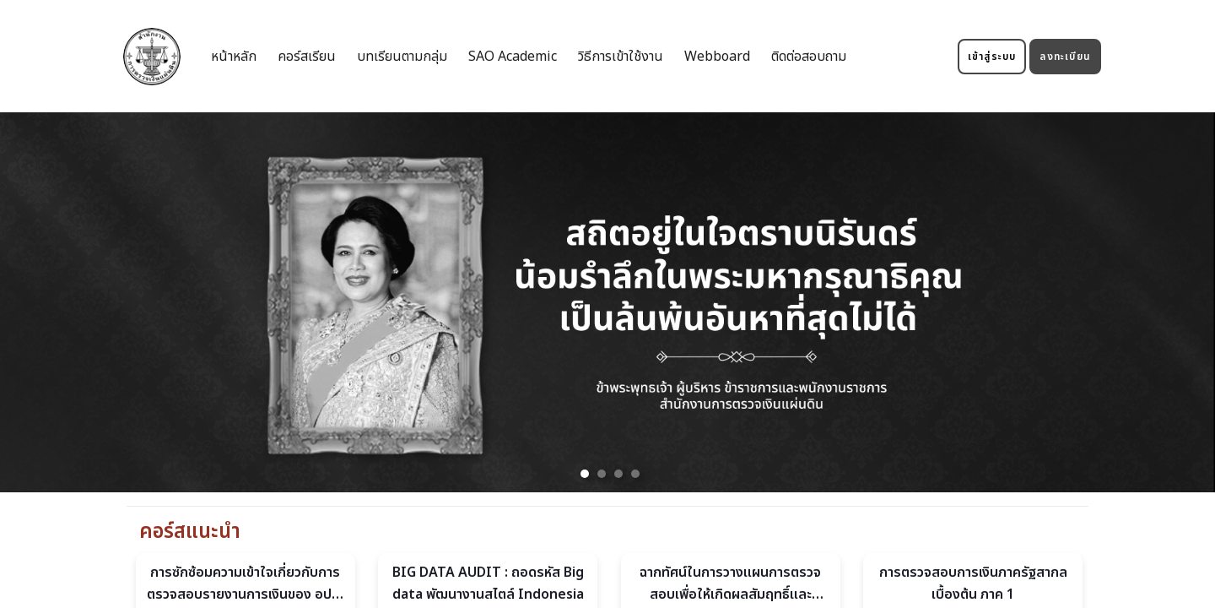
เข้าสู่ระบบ (992, 56)
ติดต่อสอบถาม (808, 56)
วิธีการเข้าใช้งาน (620, 56)
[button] (584, 474)
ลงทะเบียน (1065, 56)
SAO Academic (512, 56)
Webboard (717, 56)
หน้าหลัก (233, 56)
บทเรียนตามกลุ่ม (402, 56)
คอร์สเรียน (307, 56)
